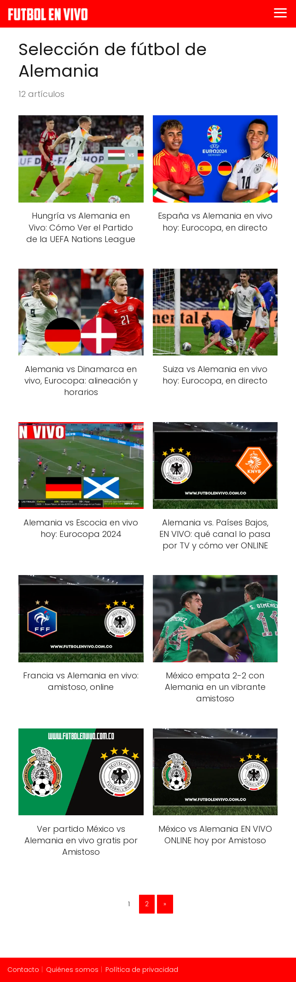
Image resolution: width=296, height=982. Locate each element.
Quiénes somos (72, 969)
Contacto (23, 969)
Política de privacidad (141, 969)
